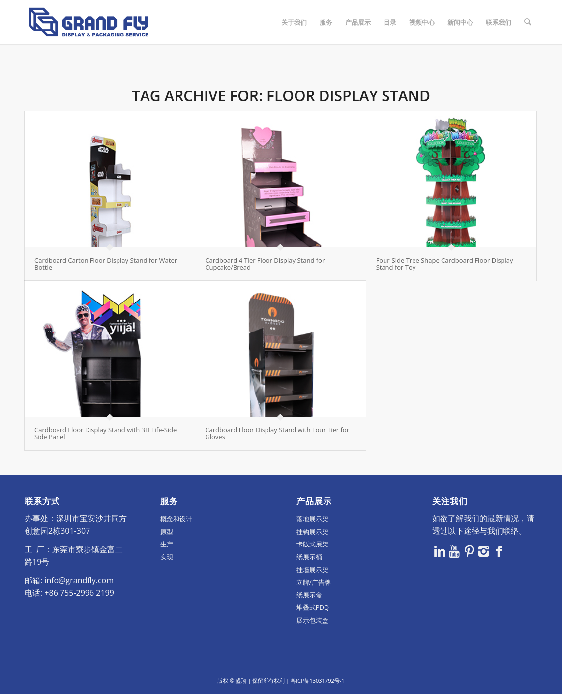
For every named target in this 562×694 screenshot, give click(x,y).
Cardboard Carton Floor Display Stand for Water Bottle (105, 264)
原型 (166, 531)
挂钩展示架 (312, 531)
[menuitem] (294, 22)
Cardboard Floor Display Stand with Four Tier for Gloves (277, 433)
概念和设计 (176, 518)
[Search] (527, 22)
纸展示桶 (309, 556)
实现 (166, 556)
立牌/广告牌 (313, 582)
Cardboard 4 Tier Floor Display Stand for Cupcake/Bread (265, 264)
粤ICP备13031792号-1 (318, 680)
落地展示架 (312, 518)
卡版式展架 (312, 544)
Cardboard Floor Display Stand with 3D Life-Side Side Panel (105, 433)
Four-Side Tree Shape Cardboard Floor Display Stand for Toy (444, 264)
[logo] (88, 22)
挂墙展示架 (312, 569)
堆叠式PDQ (312, 607)
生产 (166, 544)
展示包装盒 (312, 620)
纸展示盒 (309, 594)
